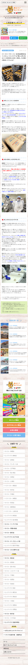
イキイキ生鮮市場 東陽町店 (13, 635)
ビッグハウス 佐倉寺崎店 (12, 622)
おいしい (14, 420)
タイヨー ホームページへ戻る (9, 2)
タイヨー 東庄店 (9, 558)
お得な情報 (14, 430)
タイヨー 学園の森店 (11, 528)
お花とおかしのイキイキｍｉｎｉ (14, 630)
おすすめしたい (14, 425)
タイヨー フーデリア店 (11, 524)
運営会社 (6, 648)
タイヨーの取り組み (9, 43)
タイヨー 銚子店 (9, 614)
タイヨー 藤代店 (9, 533)
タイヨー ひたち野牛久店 (12, 550)
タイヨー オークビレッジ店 (12, 541)
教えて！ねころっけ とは (14, 386)
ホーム (2, 43)
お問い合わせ (7, 652)
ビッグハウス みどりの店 (12, 537)
